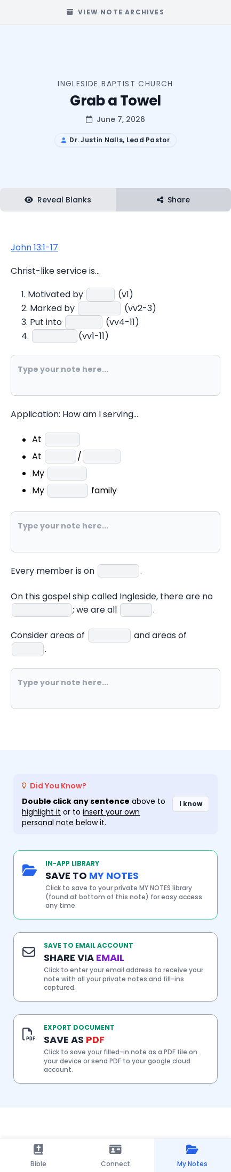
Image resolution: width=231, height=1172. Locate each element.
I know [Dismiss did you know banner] (190, 803)
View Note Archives (115, 12)
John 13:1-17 (34, 247)
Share (173, 199)
